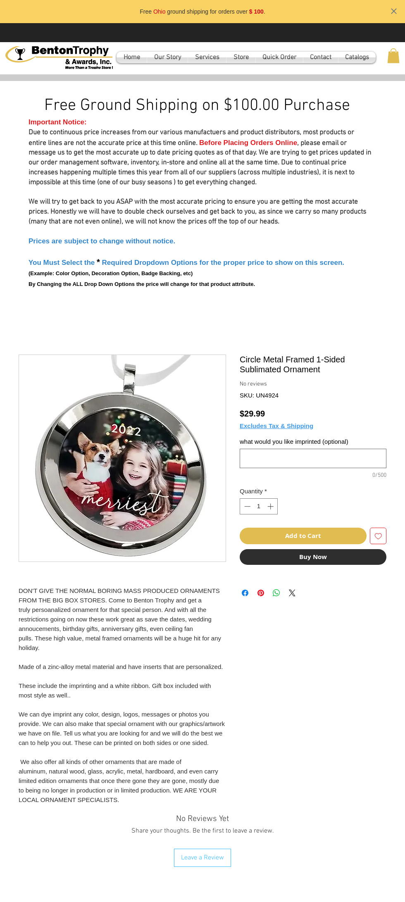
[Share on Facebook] (245, 593)
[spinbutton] (259, 506)
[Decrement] (246, 506)
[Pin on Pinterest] (261, 593)
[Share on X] (292, 593)
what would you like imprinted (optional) (294, 441)
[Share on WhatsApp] (276, 593)
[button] (393, 55)
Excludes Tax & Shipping (276, 425)
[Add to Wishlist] (378, 536)
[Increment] (271, 506)
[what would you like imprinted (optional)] (313, 458)
